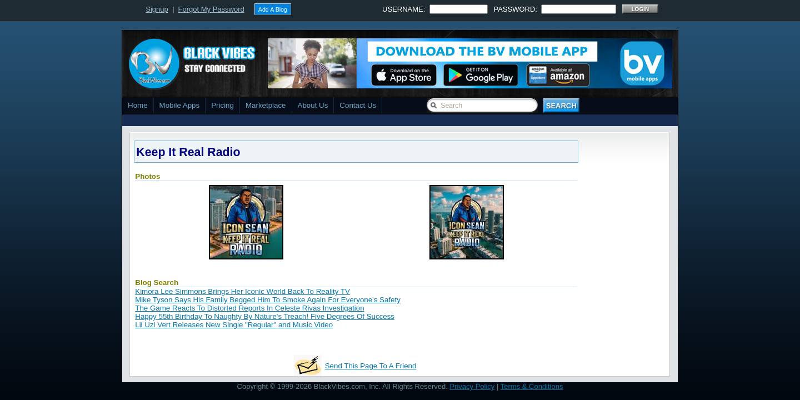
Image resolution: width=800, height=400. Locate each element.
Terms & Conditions (532, 386)
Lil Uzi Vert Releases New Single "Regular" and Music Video (234, 325)
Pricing (222, 105)
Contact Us (357, 105)
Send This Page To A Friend (371, 366)
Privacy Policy (471, 386)
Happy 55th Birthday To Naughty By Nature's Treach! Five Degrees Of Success (264, 316)
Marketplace (266, 105)
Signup (157, 9)
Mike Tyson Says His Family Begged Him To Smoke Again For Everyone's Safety (268, 300)
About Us (313, 105)
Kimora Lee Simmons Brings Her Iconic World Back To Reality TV (242, 291)
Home (138, 105)
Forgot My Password (211, 9)
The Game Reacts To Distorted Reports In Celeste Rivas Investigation (249, 308)
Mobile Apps (179, 105)
